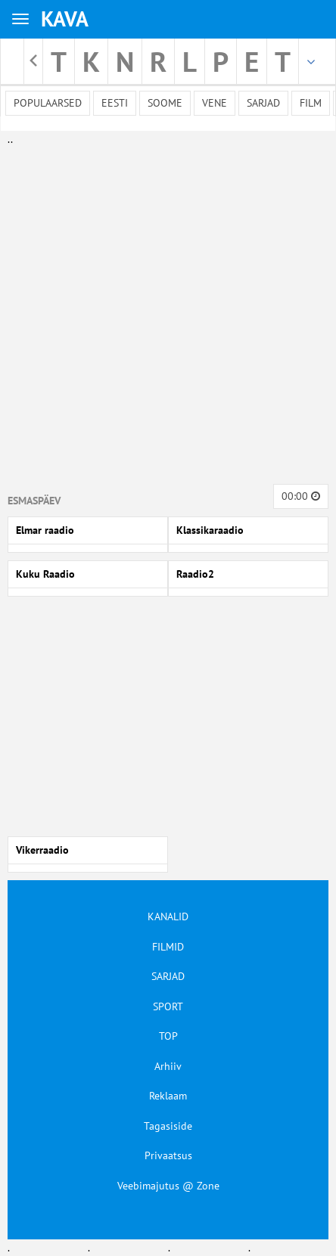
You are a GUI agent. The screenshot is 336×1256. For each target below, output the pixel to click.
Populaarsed (48, 103)
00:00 (301, 496)
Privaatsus (168, 1155)
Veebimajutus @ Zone (168, 1185)
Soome (165, 103)
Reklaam (168, 1095)
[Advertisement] (164, 311)
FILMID (168, 946)
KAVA (65, 19)
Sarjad (263, 103)
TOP (168, 1036)
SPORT (168, 1006)
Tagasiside (168, 1126)
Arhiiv (168, 1066)
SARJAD (168, 976)
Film (311, 103)
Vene (214, 103)
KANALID (168, 916)
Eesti (114, 103)
